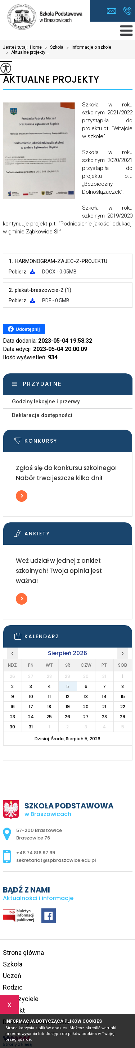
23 (12, 717)
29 (122, 717)
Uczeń (12, 975)
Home (36, 47)
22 (122, 706)
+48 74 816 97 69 (127, 10)
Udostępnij (24, 329)
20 (86, 706)
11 (49, 696)
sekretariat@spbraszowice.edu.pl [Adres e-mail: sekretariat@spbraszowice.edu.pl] (56, 860)
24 (31, 717)
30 (12, 727)
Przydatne (42, 384)
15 (123, 696)
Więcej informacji (21, 496)
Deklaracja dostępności (42, 415)
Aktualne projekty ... (26, 52)
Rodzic (13, 987)
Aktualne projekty (51, 79)
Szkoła (52, 47)
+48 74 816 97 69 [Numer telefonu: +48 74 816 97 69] (35, 852)
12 (67, 696)
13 (86, 696)
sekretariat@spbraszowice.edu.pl (111, 11)
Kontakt (14, 1010)
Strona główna (23, 952)
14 (104, 696)
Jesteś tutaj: (16, 47)
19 (68, 706)
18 (49, 706)
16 (12, 706)
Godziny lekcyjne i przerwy (46, 401)
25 (49, 717)
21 (104, 706)
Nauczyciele (21, 999)
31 (31, 727)
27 (86, 717)
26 (67, 717)
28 (104, 717)
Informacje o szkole (87, 47)
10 (31, 696)
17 (31, 706)
